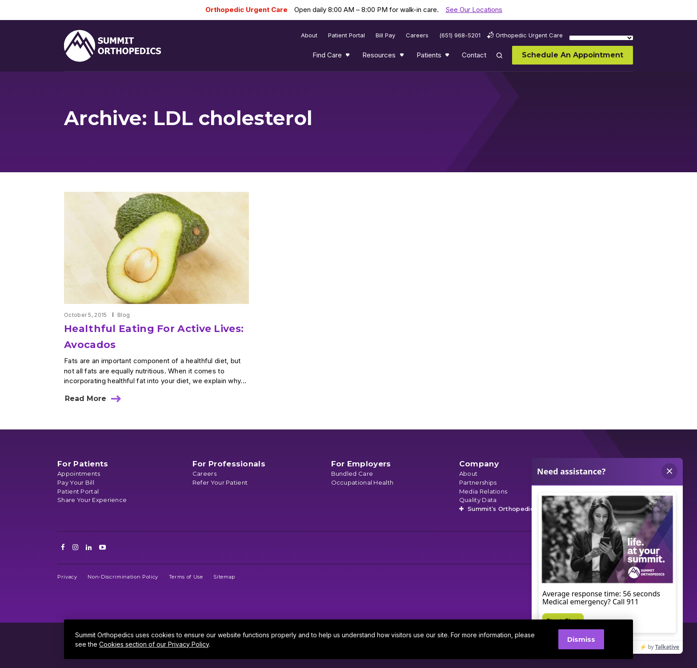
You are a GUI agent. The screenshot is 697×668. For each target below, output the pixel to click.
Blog (123, 315)
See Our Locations (473, 9)
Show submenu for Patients (448, 57)
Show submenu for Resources (402, 57)
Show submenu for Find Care (348, 57)
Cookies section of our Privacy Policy (154, 644)
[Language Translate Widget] (601, 38)
